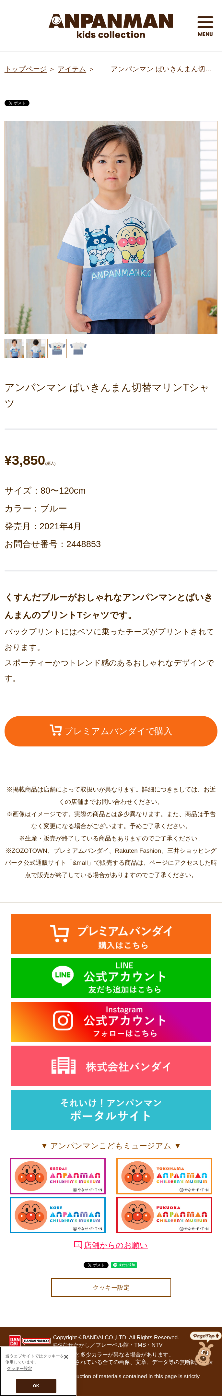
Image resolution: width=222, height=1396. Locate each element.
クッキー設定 (111, 1287)
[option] (111, 227)
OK (36, 1388)
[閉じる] (66, 1359)
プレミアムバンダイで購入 (111, 730)
